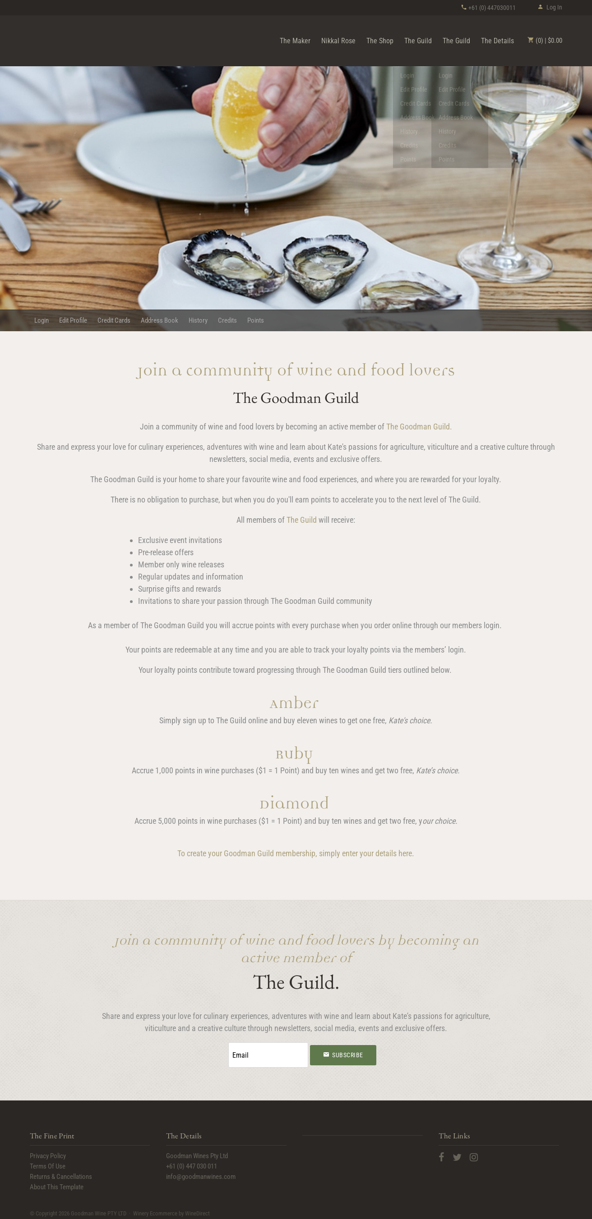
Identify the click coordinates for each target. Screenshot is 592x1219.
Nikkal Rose (338, 41)
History (198, 320)
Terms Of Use (47, 1163)
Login (41, 320)
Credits (227, 320)
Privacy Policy (48, 1152)
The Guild (418, 41)
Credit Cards (113, 320)
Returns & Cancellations (61, 1173)
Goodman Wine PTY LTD (79, 40)
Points (255, 320)
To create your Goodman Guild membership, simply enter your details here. (295, 853)
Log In (549, 7)
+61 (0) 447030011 (488, 7)
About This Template (56, 1183)
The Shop (379, 41)
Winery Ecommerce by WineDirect (171, 1209)
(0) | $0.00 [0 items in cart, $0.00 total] (544, 41)
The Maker (295, 41)
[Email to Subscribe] (268, 1053)
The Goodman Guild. (419, 426)
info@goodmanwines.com (201, 1173)
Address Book (159, 320)
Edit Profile (73, 320)
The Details (497, 41)
